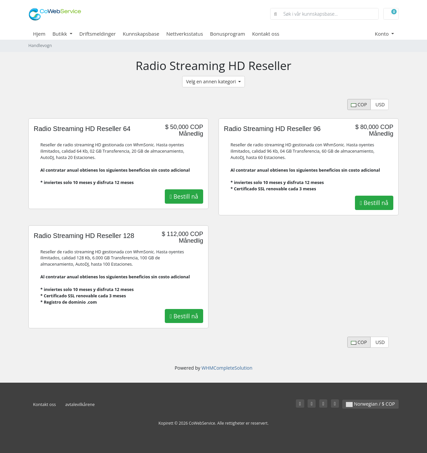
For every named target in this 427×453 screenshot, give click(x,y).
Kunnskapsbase (141, 33)
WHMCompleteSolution (227, 368)
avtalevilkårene (79, 404)
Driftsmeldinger (97, 33)
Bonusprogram (227, 33)
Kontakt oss (266, 33)
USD (379, 104)
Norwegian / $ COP (370, 404)
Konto (382, 33)
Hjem (39, 33)
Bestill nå (184, 196)
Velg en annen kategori (211, 81)
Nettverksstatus (184, 33)
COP (359, 104)
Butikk (60, 33)
